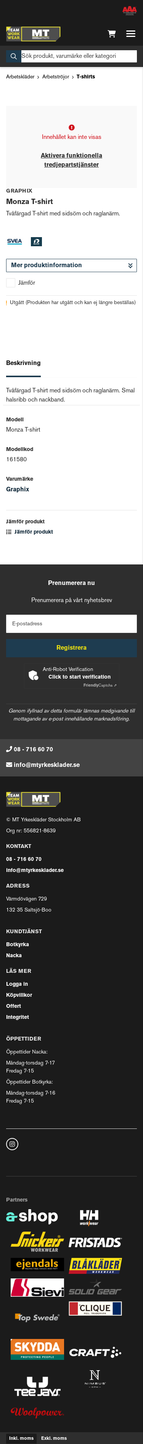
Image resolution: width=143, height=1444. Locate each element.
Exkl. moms (54, 1439)
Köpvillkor (19, 995)
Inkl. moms (21, 1439)
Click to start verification (79, 677)
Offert (13, 1006)
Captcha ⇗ (100, 685)
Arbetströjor (55, 77)
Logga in (17, 984)
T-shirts (86, 77)
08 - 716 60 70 (33, 749)
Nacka (14, 955)
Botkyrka (17, 944)
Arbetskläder (20, 77)
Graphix (17, 489)
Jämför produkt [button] (29, 532)
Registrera (71, 648)
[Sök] (71, 56)
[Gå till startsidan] (33, 33)
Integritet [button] (17, 1017)
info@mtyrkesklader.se (47, 765)
